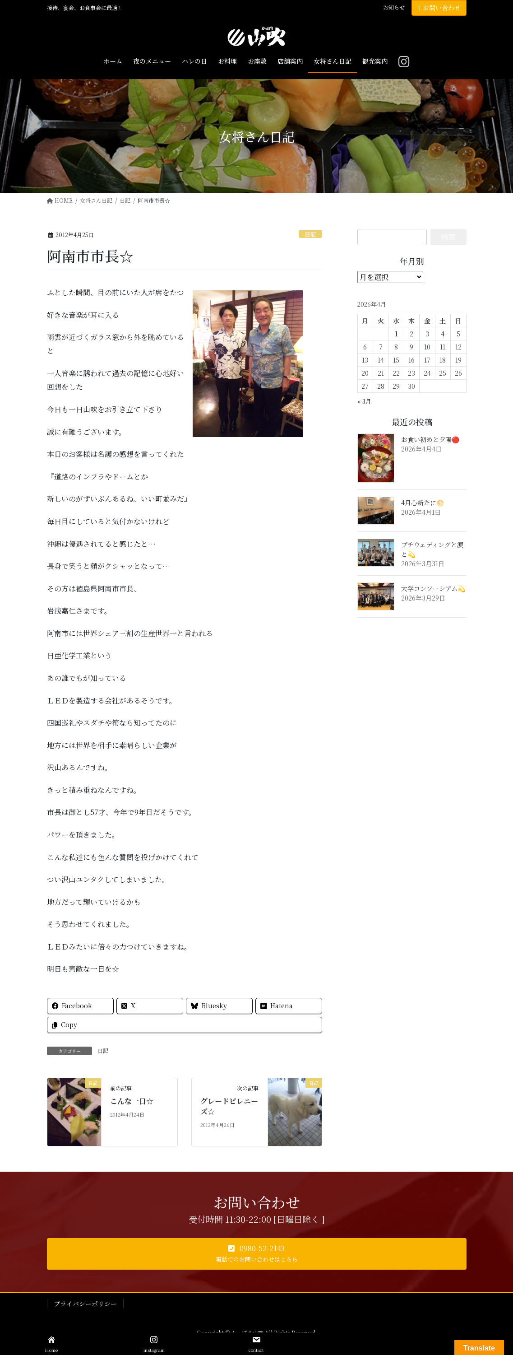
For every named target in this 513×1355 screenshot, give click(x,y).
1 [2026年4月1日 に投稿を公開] (396, 333)
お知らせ (394, 7)
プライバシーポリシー (85, 1303)
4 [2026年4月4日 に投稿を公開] (442, 333)
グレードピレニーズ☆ (229, 1106)
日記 (310, 234)
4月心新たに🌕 (422, 502)
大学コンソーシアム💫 (433, 588)
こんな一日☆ (131, 1101)
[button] (257, 1254)
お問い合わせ (438, 7)
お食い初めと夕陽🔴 (430, 439)
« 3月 (364, 401)
